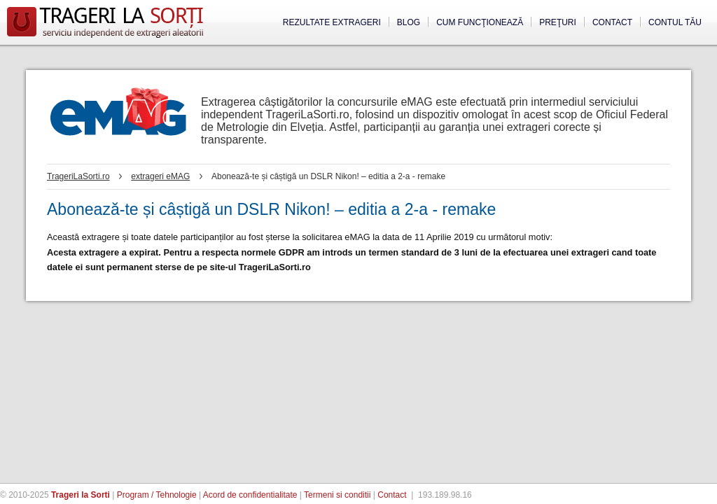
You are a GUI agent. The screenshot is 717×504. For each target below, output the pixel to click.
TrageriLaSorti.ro (78, 176)
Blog (408, 22)
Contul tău (675, 22)
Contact (612, 22)
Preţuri (557, 22)
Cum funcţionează (479, 22)
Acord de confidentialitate (250, 495)
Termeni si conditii (337, 495)
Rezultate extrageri (332, 22)
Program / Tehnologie (157, 495)
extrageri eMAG (160, 176)
